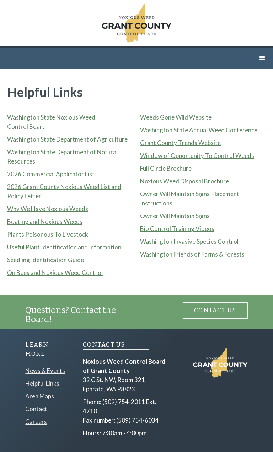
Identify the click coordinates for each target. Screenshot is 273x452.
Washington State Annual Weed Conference (198, 130)
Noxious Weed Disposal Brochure (184, 181)
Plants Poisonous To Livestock (47, 234)
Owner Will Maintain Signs (175, 216)
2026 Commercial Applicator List (51, 174)
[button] (262, 58)
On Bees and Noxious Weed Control (55, 272)
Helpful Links (42, 383)
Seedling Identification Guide (45, 260)
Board (37, 126)
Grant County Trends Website (180, 143)
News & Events (45, 370)
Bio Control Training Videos (177, 228)
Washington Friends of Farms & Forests (192, 254)
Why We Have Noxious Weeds (47, 209)
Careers (36, 421)
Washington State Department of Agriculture (67, 139)
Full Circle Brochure (166, 168)
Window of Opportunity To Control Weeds (197, 155)
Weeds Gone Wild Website (176, 117)
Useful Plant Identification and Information (64, 247)
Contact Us (215, 310)
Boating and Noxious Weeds (44, 221)
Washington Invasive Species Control (189, 241)
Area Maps (39, 396)
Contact (36, 409)
